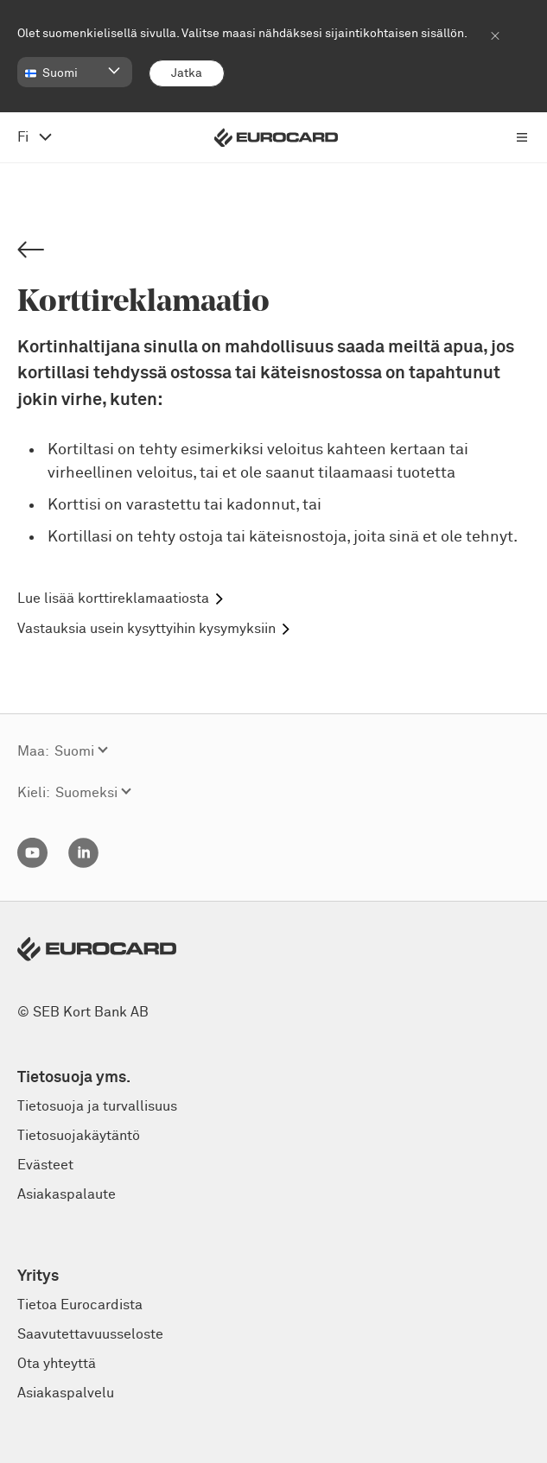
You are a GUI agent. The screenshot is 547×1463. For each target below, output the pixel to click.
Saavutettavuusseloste (90, 1334)
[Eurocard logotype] (276, 138)
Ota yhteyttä (56, 1364)
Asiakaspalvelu (65, 1393)
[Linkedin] (83, 864)
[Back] (30, 251)
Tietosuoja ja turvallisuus (97, 1106)
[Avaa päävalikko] (522, 137)
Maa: (33, 751)
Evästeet (45, 1165)
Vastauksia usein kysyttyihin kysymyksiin (146, 629)
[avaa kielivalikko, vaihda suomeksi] (34, 137)
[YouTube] (32, 864)
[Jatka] (187, 73)
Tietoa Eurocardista (80, 1305)
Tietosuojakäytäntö (78, 1136)
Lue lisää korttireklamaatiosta (113, 598)
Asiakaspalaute (66, 1194)
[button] (74, 72)
